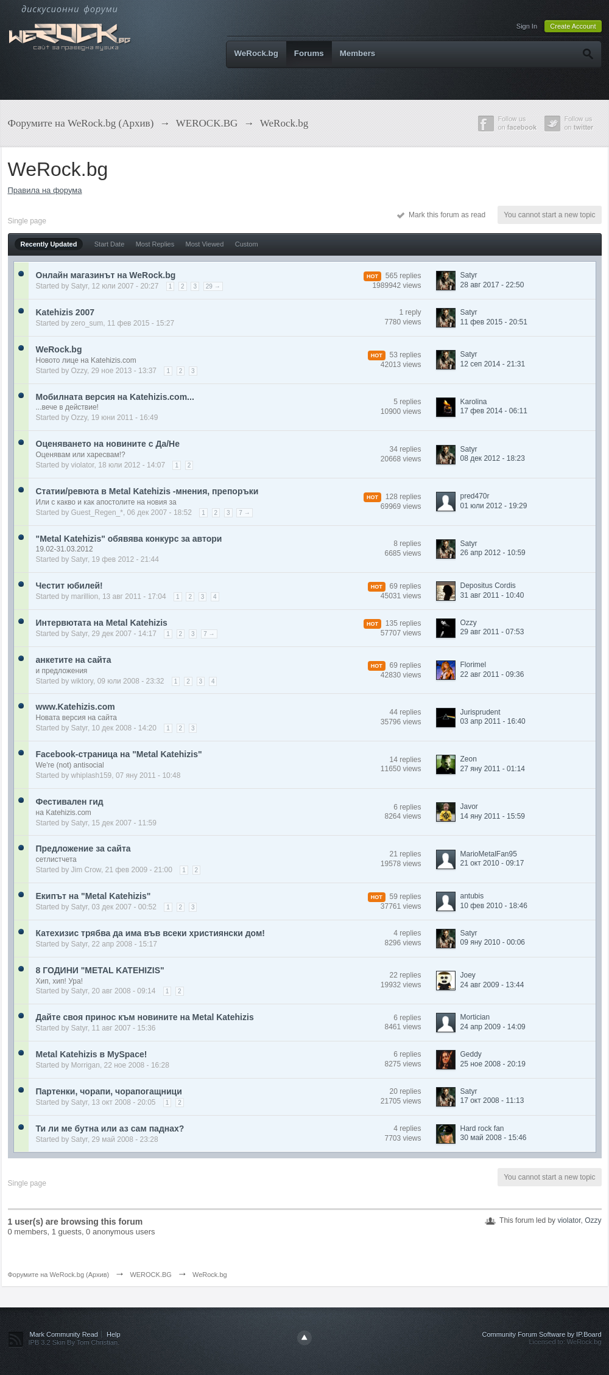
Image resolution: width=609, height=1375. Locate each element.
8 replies (407, 543)
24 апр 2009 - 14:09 (493, 1027)
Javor (469, 806)
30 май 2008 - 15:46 (493, 1137)
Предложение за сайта (83, 848)
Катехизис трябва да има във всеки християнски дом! (150, 933)
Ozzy (79, 370)
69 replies (405, 586)
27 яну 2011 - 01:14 (493, 768)
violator (82, 465)
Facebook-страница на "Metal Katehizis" (119, 754)
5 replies (407, 401)
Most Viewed (205, 244)
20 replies (405, 1091)
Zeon (468, 759)
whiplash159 (91, 775)
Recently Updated (49, 244)
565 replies (403, 275)
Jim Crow (86, 870)
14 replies (405, 759)
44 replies (405, 712)
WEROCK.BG (150, 1274)
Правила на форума (45, 190)
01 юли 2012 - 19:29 (493, 506)
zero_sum (87, 323)
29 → (213, 286)
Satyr (79, 286)
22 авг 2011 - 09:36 (492, 674)
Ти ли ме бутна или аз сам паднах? (110, 1128)
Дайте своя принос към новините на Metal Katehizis (145, 1017)
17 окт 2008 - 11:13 (492, 1100)
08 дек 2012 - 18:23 (492, 458)
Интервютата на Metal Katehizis (101, 623)
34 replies (405, 449)
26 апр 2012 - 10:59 (493, 552)
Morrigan (85, 1065)
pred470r (475, 496)
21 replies (405, 854)
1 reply (410, 312)
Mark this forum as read (441, 215)
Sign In (526, 26)
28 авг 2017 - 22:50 (492, 285)
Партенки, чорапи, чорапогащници (109, 1091)
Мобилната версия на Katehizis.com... (115, 397)
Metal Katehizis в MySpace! (91, 1054)
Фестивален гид (70, 801)
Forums (309, 53)
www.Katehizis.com (75, 707)
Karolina (473, 401)
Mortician (475, 1017)
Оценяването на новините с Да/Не (108, 444)
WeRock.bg (256, 53)
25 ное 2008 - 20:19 (493, 1064)
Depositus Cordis (488, 585)
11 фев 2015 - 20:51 (493, 322)
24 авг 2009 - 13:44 (492, 985)
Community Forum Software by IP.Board (541, 1334)
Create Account (573, 26)
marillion (85, 596)
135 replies (403, 623)
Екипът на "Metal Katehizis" (93, 896)
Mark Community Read (64, 1334)
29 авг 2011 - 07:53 (492, 632)
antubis (472, 896)
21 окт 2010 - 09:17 (492, 863)
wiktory (82, 681)
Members (358, 53)
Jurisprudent (480, 712)
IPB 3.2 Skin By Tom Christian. (74, 1342)
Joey (468, 975)
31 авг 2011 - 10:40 (492, 595)
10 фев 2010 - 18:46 (493, 905)
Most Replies (155, 244)
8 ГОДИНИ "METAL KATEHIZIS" (100, 970)
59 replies (405, 896)
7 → (244, 512)
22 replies (405, 975)
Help (114, 1334)
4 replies (407, 933)
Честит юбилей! (69, 585)
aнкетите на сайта (73, 660)
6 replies (407, 807)
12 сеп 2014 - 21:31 (493, 364)
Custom (246, 244)
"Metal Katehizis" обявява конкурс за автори (129, 539)
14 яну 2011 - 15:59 (493, 816)
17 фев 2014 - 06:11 (493, 411)
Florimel (473, 664)
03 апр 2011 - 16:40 (493, 721)
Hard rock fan (482, 1128)
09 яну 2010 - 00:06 (493, 942)
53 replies (405, 355)
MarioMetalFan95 (488, 854)
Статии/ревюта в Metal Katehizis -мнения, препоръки (147, 491)
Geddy (471, 1054)
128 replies (403, 496)
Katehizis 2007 (65, 312)
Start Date (109, 244)
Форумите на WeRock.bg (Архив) (59, 1274)
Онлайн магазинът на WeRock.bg (106, 275)
